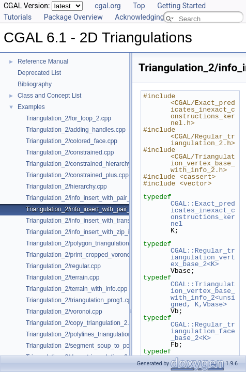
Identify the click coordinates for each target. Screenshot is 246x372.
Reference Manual (43, 61)
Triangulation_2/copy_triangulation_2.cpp (82, 323)
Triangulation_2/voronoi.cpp (64, 311)
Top (139, 6)
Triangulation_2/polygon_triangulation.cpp (83, 243)
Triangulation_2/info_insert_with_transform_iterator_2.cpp (105, 220)
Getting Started (181, 6)
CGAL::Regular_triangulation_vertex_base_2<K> (203, 257)
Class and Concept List (49, 95)
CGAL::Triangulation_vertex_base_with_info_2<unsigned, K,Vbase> (203, 294)
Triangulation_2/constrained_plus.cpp (77, 175)
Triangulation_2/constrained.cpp (70, 152)
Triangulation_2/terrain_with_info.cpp (76, 288)
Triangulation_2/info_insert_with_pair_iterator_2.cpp (97, 198)
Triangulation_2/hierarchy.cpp (66, 186)
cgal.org (107, 6)
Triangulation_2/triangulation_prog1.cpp (80, 300)
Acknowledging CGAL (149, 17)
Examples (31, 107)
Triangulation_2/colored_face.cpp (71, 141)
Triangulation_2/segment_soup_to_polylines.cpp (92, 345)
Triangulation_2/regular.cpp (63, 266)
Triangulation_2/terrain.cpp (62, 277)
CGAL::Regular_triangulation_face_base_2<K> (203, 331)
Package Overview (73, 17)
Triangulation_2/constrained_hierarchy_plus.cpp (92, 163)
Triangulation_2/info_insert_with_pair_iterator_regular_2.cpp (108, 209)
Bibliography (35, 84)
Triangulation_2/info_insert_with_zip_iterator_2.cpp (96, 232)
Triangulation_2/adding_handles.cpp (76, 129)
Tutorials (18, 17)
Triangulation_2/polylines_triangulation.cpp (84, 334)
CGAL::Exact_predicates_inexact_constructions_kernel (203, 213)
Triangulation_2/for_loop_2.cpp (68, 118)
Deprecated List (39, 72)
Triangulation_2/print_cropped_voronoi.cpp (85, 254)
